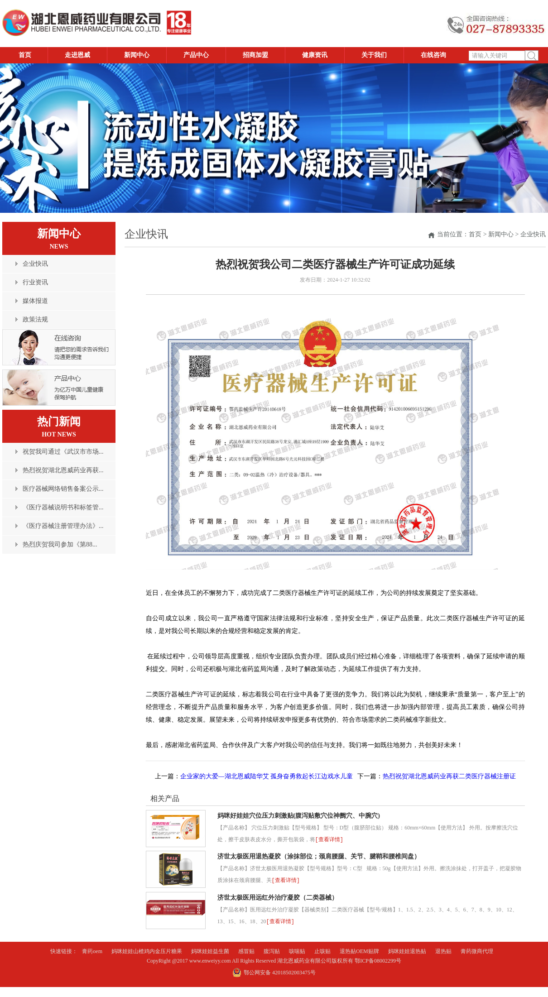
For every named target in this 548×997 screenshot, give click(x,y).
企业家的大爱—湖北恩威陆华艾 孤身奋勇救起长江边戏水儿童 (266, 776)
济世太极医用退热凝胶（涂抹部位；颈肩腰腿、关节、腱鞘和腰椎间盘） (318, 856)
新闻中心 (501, 234)
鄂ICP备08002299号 (378, 961)
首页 (475, 234)
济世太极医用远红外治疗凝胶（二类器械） (277, 897)
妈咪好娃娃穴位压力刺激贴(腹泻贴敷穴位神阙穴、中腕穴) (298, 815)
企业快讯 (533, 234)
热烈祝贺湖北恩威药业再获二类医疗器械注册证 (449, 776)
